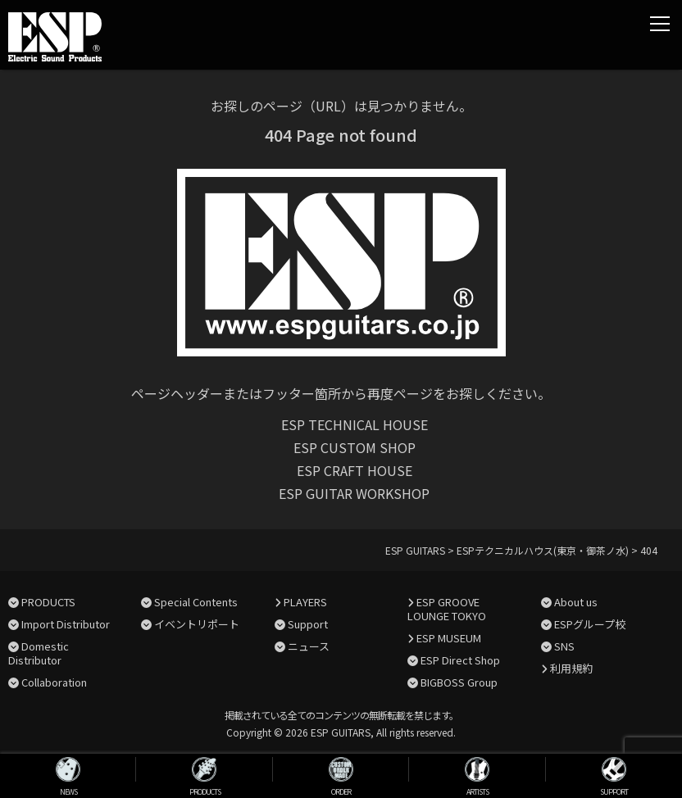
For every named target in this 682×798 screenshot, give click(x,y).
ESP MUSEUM (448, 638)
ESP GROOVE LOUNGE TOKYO (446, 608)
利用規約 (571, 668)
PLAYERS (305, 602)
